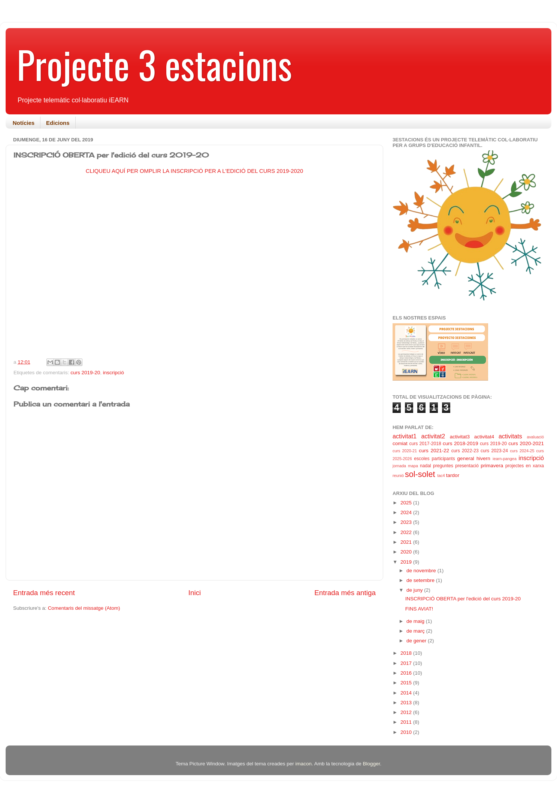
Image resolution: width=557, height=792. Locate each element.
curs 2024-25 (522, 450)
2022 (406, 532)
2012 (406, 712)
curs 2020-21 (405, 450)
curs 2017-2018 (425, 443)
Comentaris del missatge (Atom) (84, 608)
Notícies (23, 123)
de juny (415, 590)
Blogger (371, 763)
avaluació (535, 437)
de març (416, 631)
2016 (406, 673)
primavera (492, 465)
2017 (406, 663)
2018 (406, 653)
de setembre (421, 580)
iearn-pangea (505, 458)
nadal (425, 465)
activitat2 (433, 436)
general (465, 458)
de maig (416, 621)
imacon (303, 763)
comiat (400, 443)
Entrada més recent (44, 593)
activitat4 (484, 437)
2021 (406, 542)
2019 (406, 562)
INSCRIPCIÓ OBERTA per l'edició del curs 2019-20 (463, 599)
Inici (194, 593)
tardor (452, 475)
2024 (406, 512)
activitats (510, 436)
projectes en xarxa (524, 465)
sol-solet (420, 474)
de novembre (422, 570)
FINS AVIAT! (419, 609)
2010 (406, 732)
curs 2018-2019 (460, 443)
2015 (406, 683)
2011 (406, 722)
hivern (483, 458)
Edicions (58, 123)
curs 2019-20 (85, 372)
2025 (406, 503)
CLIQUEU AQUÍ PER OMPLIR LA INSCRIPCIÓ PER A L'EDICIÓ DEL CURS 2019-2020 (194, 171)
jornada (399, 466)
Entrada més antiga (345, 593)
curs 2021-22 (434, 450)
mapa (413, 466)
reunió (398, 475)
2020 (406, 552)
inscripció (113, 372)
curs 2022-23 (465, 450)
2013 (406, 702)
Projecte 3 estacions (154, 64)
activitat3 (460, 437)
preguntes (443, 465)
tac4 (441, 475)
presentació (467, 465)
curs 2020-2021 (526, 443)
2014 (406, 693)
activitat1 (405, 436)
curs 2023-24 (494, 450)
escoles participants (434, 458)
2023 (406, 522)
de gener (417, 641)
